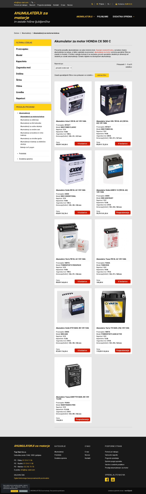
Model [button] (19, 55)
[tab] (32, 49)
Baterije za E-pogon (27, 147)
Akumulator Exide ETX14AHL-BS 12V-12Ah (72, 328)
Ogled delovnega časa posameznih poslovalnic (31, 478)
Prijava (100, 4)
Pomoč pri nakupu (20, 5)
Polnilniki (102, 16)
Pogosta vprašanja (44, 5)
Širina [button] (19, 80)
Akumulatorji (84, 16)
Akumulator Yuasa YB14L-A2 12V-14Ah (111, 259)
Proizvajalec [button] (22, 49)
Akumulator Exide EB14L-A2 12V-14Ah (70, 190)
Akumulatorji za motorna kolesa (32, 117)
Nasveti (32, 5)
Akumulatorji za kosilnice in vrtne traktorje (31, 134)
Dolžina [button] (19, 73)
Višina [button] (19, 86)
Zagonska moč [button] (23, 67)
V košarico (82, 143)
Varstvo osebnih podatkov (114, 465)
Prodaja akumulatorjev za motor (116, 468)
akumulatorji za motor (102, 52)
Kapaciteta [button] (21, 61)
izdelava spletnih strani (116, 491)
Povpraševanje (122, 212)
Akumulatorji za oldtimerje (29, 120)
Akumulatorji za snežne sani (30, 130)
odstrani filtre (101, 75)
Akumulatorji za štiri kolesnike (30, 123)
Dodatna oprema (122, 16)
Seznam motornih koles (105, 50)
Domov (16, 33)
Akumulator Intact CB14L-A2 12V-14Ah (71, 121)
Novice (70, 5)
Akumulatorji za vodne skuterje (31, 126)
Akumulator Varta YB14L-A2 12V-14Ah (70, 259)
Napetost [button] (20, 98)
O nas (63, 5)
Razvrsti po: (58, 64)
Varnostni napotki (111, 455)
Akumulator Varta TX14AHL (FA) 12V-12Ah (112, 328)
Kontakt (56, 5)
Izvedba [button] (20, 92)
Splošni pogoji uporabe (113, 461)
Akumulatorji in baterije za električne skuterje (33, 143)
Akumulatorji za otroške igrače (31, 138)
